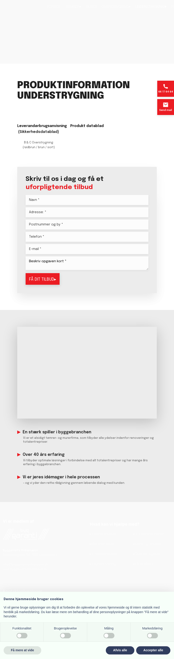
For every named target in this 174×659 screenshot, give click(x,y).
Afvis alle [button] (120, 650)
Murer (91, 7)
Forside (54, 7)
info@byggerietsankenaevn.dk (25, 564)
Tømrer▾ (73, 7)
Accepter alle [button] (153, 650)
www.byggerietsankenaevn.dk (25, 569)
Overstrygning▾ (116, 7)
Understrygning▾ (151, 7)
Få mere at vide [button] (22, 650)
